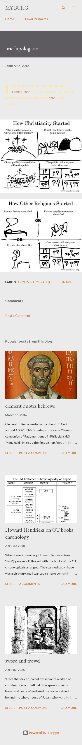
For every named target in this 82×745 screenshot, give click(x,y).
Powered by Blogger (41, 733)
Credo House (21, 92)
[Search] (63, 8)
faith (45, 282)
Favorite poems (36, 19)
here (52, 98)
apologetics (28, 282)
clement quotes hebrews (30, 405)
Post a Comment (17, 315)
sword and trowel (22, 660)
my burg (16, 7)
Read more (68, 453)
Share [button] (66, 282)
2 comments (29, 584)
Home (9, 19)
